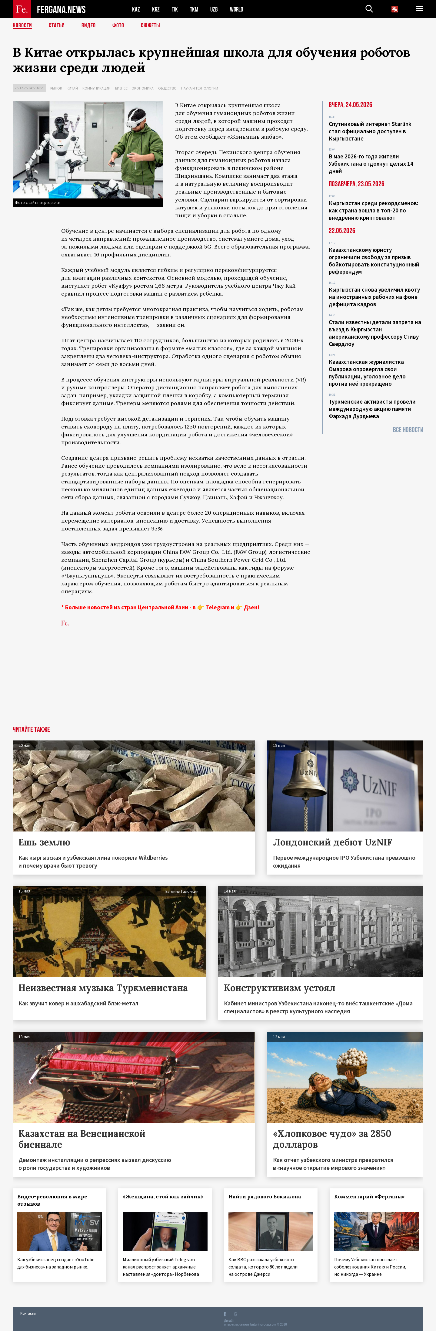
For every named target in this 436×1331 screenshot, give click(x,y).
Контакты (28, 1313)
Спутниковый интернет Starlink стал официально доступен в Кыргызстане (370, 131)
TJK (175, 9)
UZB (216, 9)
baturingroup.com (263, 1324)
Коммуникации (96, 88)
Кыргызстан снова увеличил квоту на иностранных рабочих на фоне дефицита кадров (374, 297)
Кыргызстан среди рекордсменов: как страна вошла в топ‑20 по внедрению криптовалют (373, 210)
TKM (195, 9)
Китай (72, 88)
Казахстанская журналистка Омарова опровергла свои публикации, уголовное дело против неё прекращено (367, 372)
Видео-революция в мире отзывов (52, 1200)
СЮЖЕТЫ (150, 26)
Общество (167, 88)
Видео (89, 26)
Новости (22, 26)
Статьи (57, 26)
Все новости (408, 429)
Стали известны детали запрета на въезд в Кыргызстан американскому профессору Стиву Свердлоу (375, 332)
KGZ (156, 9)
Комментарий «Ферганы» (369, 1196)
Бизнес (121, 88)
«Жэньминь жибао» (254, 136)
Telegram (217, 607)
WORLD (239, 9)
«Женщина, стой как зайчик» (163, 1196)
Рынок (56, 88)
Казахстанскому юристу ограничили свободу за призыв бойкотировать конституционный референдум (374, 260)
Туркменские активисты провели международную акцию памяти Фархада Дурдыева (372, 409)
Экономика (143, 88)
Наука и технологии (199, 88)
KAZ (136, 9)
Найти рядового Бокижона (265, 1196)
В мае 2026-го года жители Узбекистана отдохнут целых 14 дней (371, 163)
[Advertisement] (218, 680)
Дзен (251, 607)
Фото (118, 26)
